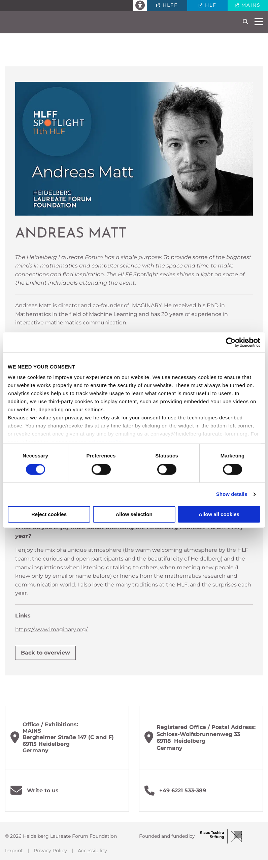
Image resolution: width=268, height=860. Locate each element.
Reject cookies (49, 514)
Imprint (14, 851)
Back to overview (45, 652)
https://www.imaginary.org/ (51, 629)
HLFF (169, 5)
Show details (231, 494)
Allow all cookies (219, 514)
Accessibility (92, 851)
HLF (209, 5)
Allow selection (133, 514)
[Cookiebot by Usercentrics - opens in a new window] (230, 342)
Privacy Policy (50, 851)
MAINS (250, 5)
